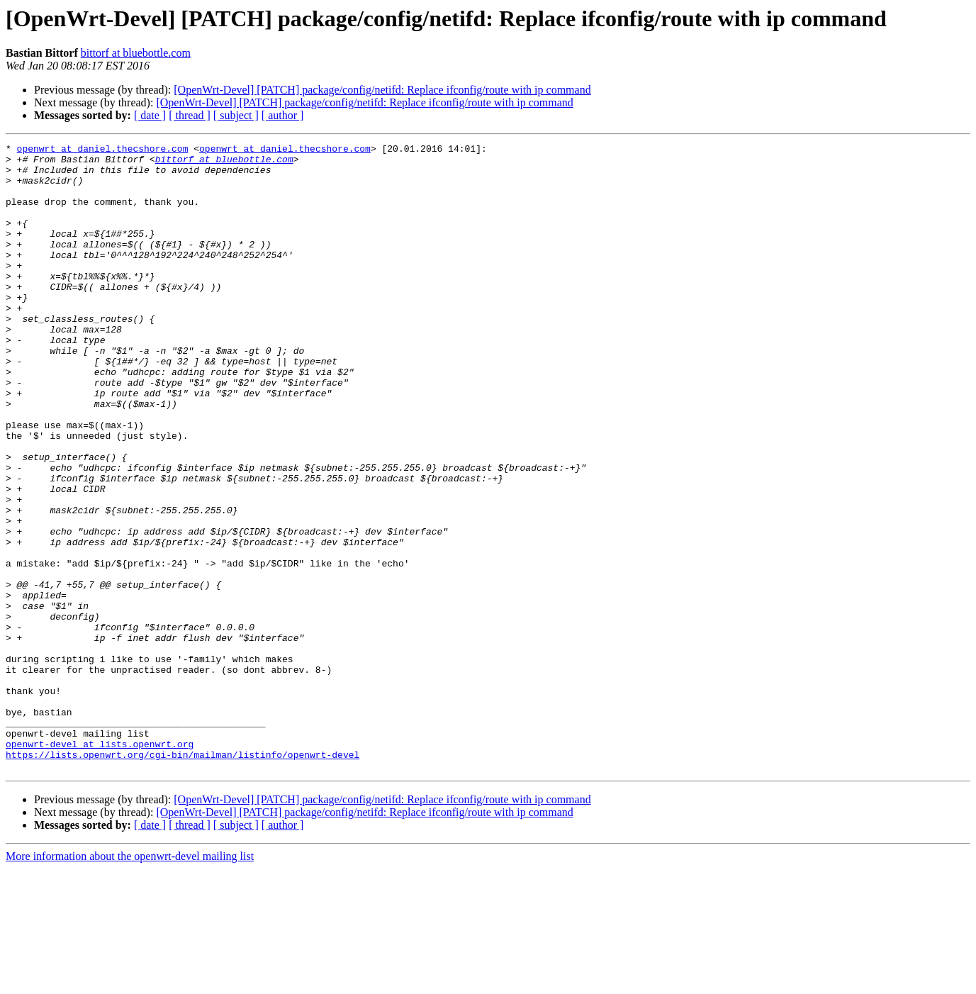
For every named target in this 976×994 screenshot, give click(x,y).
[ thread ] (190, 115)
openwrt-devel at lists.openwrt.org (99, 865)
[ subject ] (236, 115)
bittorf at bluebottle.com (136, 53)
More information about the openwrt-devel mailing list (130, 982)
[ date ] (150, 115)
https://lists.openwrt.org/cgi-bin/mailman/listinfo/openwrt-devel (182, 877)
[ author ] (283, 115)
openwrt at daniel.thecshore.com (103, 150)
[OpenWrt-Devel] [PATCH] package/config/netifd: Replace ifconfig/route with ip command (382, 90)
